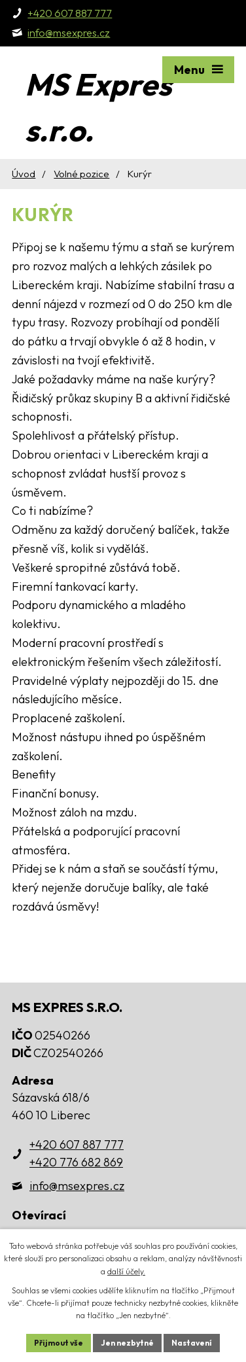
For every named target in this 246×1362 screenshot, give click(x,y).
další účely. (126, 1271)
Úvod (23, 173)
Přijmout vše (58, 1343)
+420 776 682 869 (76, 1162)
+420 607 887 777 (76, 1144)
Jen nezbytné (127, 1343)
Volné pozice (81, 173)
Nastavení (191, 1343)
